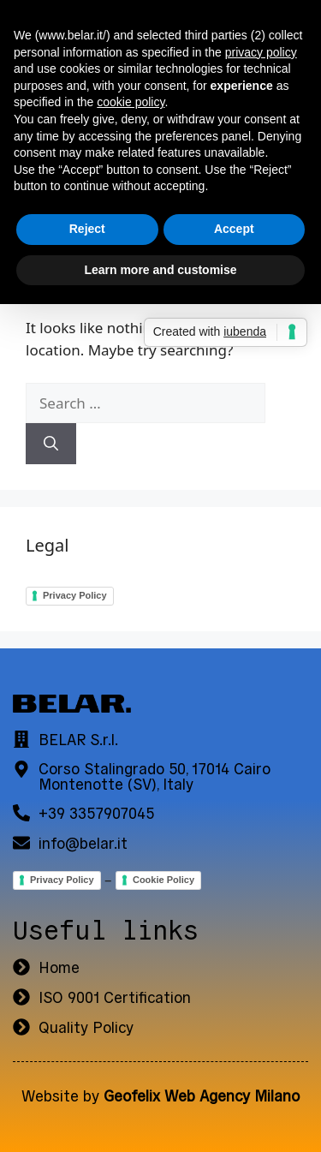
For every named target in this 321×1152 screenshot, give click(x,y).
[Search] (51, 443)
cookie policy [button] (130, 102)
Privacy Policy (75, 595)
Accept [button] (234, 229)
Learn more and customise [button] (160, 270)
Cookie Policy (163, 879)
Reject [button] (87, 229)
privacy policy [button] (261, 52)
